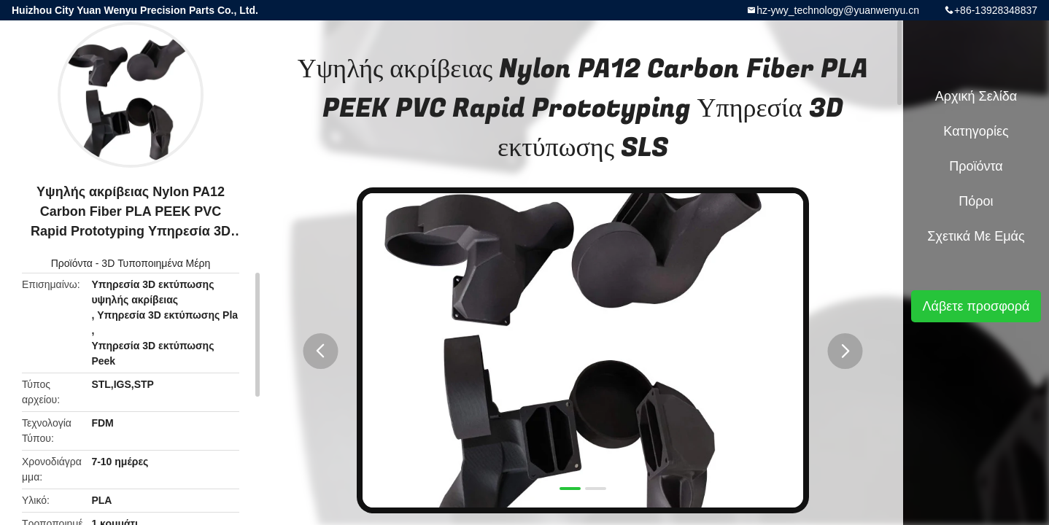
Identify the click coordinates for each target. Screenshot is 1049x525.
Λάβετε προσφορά (975, 306)
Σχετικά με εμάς (975, 236)
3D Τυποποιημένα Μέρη (155, 263)
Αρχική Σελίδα (976, 96)
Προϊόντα (72, 263)
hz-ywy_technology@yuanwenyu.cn (837, 10)
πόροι (976, 201)
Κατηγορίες (975, 131)
